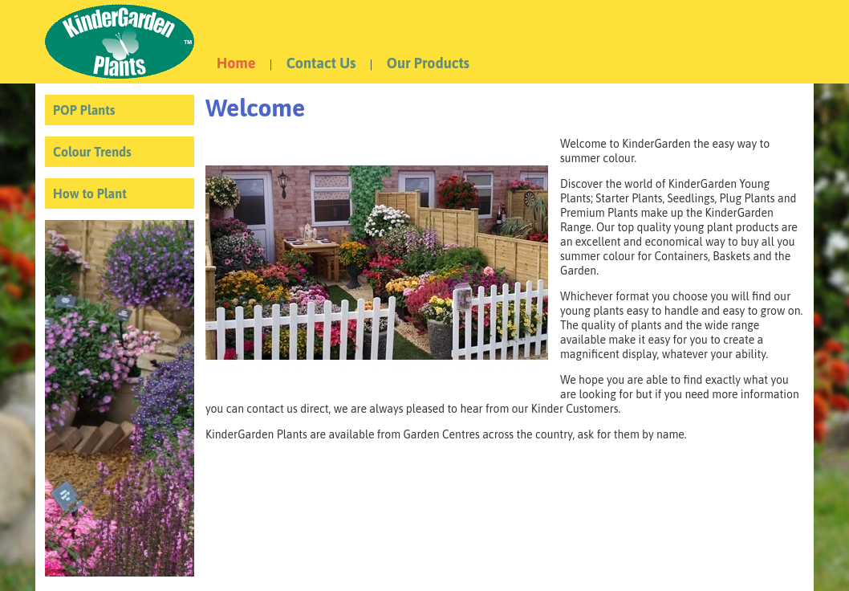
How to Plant (90, 193)
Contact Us (321, 63)
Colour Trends (92, 152)
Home (236, 63)
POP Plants (84, 110)
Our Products (428, 63)
